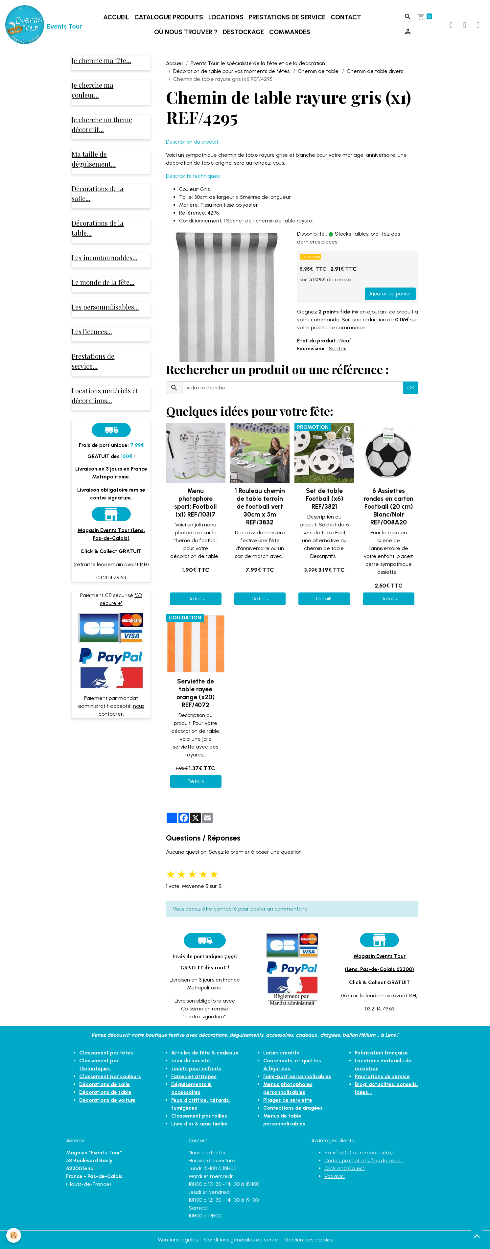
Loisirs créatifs (281, 1053)
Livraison (180, 980)
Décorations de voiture (107, 1100)
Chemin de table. (318, 71)
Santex (337, 348)
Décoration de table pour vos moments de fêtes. (232, 71)
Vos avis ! (334, 1176)
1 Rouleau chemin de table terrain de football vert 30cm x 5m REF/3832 (260, 506)
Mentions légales (177, 1240)
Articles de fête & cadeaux (205, 1053)
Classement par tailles (199, 1116)
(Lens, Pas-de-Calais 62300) (379, 969)
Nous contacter (207, 1152)
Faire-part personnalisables (297, 1076)
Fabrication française (381, 1053)
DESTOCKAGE (243, 32)
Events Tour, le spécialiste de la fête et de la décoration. (258, 63)
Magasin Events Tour (380, 956)
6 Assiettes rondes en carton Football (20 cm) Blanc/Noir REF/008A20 (388, 506)
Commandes (289, 32)
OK (410, 387)
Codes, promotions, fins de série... (364, 1160)
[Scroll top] (477, 1236)
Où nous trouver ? (186, 32)
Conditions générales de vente (241, 1240)
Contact (346, 17)
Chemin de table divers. (375, 71)
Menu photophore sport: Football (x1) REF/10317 (195, 502)
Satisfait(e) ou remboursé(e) (358, 1152)
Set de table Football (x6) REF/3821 (324, 498)
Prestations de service (287, 17)
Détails (196, 598)
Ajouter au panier (390, 293)
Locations (226, 17)
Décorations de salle (104, 1084)
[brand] (35, 25)
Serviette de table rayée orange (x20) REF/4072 (195, 693)
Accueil (116, 17)
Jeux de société (190, 1060)
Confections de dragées (293, 1108)
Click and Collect (344, 1168)
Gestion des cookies (308, 1240)
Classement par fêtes (106, 1053)
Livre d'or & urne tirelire (199, 1124)
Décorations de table (105, 1092)
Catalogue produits (168, 17)
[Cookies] (14, 1235)
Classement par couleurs (110, 1076)
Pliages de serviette (288, 1100)
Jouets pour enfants (196, 1068)
